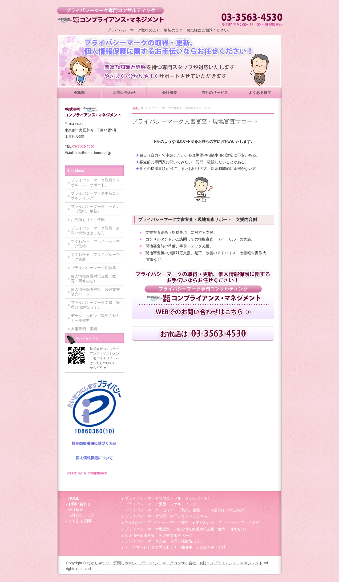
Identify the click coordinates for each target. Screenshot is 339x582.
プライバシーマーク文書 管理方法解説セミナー (95, 305)
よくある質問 (260, 93)
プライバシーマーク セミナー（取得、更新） (95, 209)
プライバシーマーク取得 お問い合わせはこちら (95, 230)
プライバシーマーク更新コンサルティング (95, 195)
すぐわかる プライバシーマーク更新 (95, 257)
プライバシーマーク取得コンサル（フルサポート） (95, 182)
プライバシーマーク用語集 (93, 268)
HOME (79, 93)
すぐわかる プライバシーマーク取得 (95, 243)
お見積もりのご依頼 (88, 220)
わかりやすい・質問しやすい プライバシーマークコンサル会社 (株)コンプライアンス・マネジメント (110, 15)
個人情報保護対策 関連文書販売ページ (95, 291)
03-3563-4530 (83, 146)
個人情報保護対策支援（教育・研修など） (93, 278)
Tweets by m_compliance (86, 473)
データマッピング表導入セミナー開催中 (95, 318)
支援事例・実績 (84, 329)
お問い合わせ (124, 93)
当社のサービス (215, 93)
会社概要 (169, 93)
